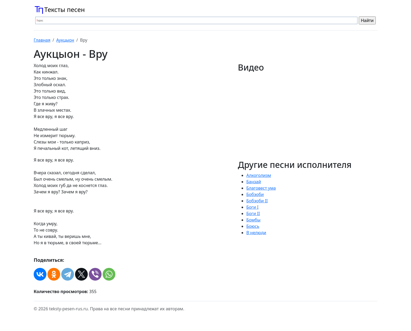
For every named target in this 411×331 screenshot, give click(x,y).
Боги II (253, 213)
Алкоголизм (258, 175)
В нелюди (256, 233)
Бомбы (253, 220)
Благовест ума (261, 188)
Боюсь (252, 226)
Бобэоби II (257, 201)
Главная (42, 40)
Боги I (252, 207)
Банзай (253, 182)
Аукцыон (65, 40)
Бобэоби (255, 194)
